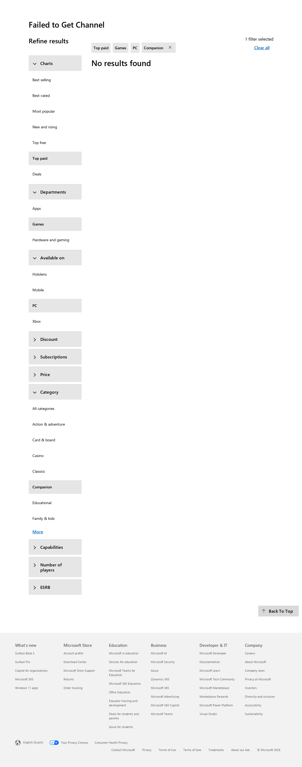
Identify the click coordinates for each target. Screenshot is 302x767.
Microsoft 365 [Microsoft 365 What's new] (24, 679)
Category (45, 392)
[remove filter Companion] (170, 48)
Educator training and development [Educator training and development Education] (123, 703)
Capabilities (47, 547)
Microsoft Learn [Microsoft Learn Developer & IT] (210, 670)
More (37, 531)
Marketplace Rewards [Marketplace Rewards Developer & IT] (214, 696)
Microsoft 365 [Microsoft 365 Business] (160, 688)
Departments (49, 192)
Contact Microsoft (123, 750)
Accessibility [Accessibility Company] (253, 705)
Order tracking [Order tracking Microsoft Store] (73, 688)
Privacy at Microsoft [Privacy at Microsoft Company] (258, 679)
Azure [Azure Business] (154, 670)
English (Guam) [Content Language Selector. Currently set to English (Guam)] (33, 742)
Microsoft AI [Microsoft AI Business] (159, 653)
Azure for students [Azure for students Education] (121, 727)
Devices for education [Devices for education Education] (123, 662)
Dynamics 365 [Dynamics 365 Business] (160, 679)
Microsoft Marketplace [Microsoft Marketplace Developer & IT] (214, 688)
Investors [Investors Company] (251, 688)
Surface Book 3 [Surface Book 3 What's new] (24, 653)
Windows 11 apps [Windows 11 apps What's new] (26, 688)
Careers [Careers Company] (250, 653)
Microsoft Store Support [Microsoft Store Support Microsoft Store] (79, 670)
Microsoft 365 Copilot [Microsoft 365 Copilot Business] (165, 705)
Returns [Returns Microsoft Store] (69, 679)
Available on (48, 257)
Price (41, 374)
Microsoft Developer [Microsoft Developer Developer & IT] (213, 653)
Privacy (146, 750)
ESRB (41, 587)
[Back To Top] (278, 611)
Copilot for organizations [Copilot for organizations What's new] (31, 670)
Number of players (47, 567)
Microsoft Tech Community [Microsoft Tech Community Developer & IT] (217, 679)
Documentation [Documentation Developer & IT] (210, 662)
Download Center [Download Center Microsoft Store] (75, 662)
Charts (42, 63)
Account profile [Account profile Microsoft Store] (73, 653)
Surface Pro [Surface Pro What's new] (22, 662)
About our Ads (240, 750)
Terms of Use (167, 750)
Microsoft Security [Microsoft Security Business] (163, 662)
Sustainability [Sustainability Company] (254, 714)
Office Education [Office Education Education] (119, 692)
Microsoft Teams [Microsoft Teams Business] (162, 714)
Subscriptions (49, 357)
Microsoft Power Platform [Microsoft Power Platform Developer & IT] (216, 705)
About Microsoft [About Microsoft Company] (255, 662)
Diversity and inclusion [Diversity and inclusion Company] (260, 696)
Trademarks (216, 750)
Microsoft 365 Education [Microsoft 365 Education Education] (125, 683)
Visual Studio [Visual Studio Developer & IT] (208, 714)
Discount (45, 339)
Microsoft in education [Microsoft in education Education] (123, 653)
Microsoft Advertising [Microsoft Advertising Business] (165, 696)
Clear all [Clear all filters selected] (262, 47)
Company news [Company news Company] (255, 670)
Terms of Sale (192, 750)
